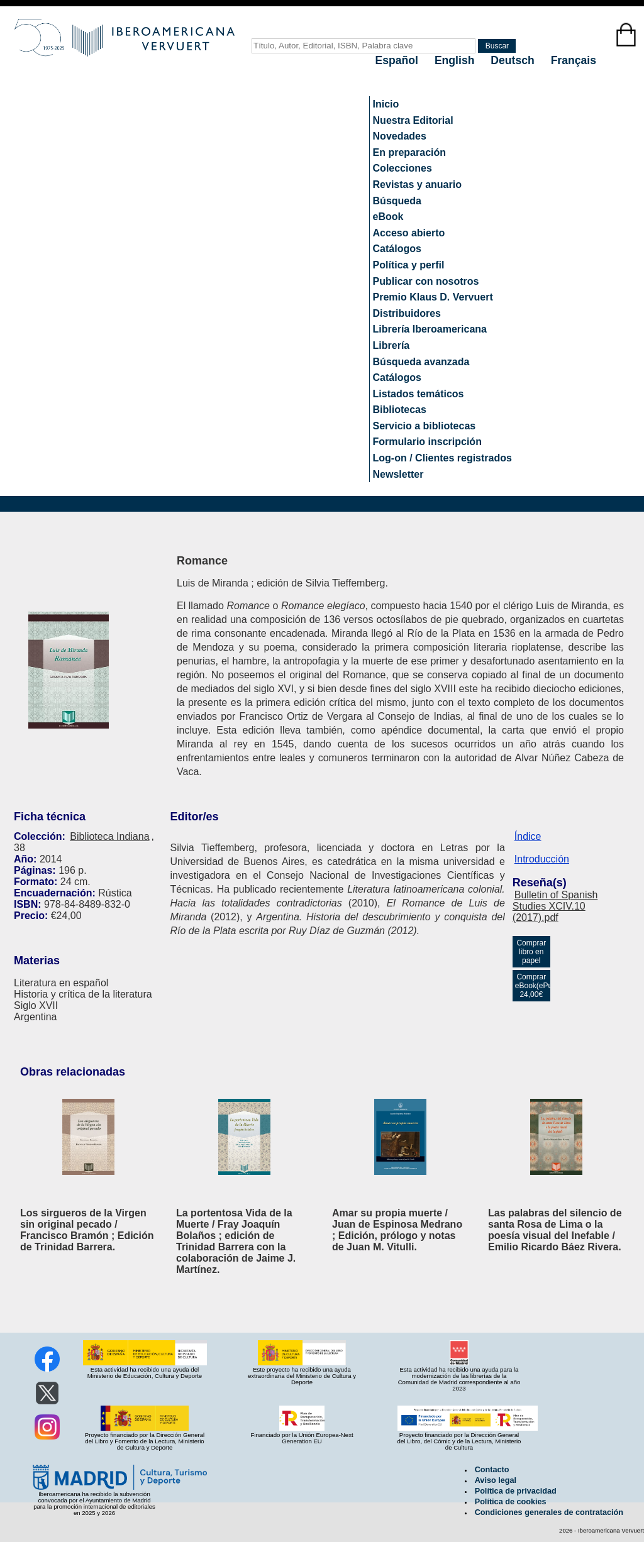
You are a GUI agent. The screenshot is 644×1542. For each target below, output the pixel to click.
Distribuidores (407, 313)
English (456, 60)
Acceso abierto (409, 233)
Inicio (386, 104)
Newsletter (398, 474)
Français (573, 60)
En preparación (409, 152)
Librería (391, 345)
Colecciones (402, 168)
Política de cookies (511, 1501)
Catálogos (397, 248)
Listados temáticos (418, 393)
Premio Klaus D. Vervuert (433, 297)
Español (398, 60)
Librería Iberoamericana (430, 329)
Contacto (492, 1469)
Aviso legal (495, 1480)
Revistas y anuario (417, 184)
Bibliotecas (399, 409)
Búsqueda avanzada (421, 361)
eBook (388, 216)
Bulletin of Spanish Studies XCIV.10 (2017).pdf (555, 906)
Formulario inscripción (427, 441)
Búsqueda (397, 201)
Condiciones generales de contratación (549, 1512)
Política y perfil (409, 265)
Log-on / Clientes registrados (442, 458)
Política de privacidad (516, 1491)
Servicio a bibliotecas (424, 426)
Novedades (399, 136)
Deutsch (514, 60)
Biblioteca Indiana (109, 836)
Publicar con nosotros (426, 281)
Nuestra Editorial (413, 120)
